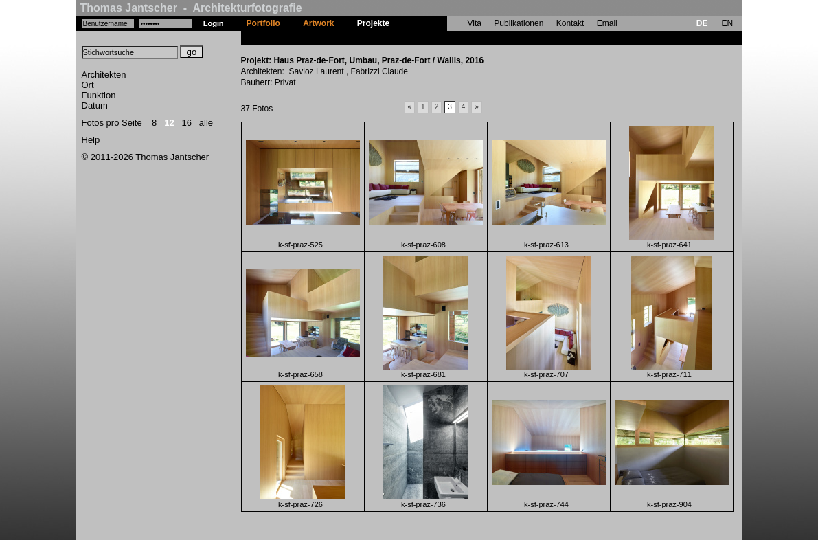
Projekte (373, 23)
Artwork (318, 23)
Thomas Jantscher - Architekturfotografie (191, 8)
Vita (474, 23)
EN (727, 23)
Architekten (104, 74)
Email (607, 23)
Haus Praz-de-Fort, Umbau (453, 38)
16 (187, 122)
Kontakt (570, 23)
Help (91, 140)
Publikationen (518, 23)
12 (169, 122)
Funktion (99, 95)
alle (206, 122)
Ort (88, 85)
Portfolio (263, 23)
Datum (95, 105)
